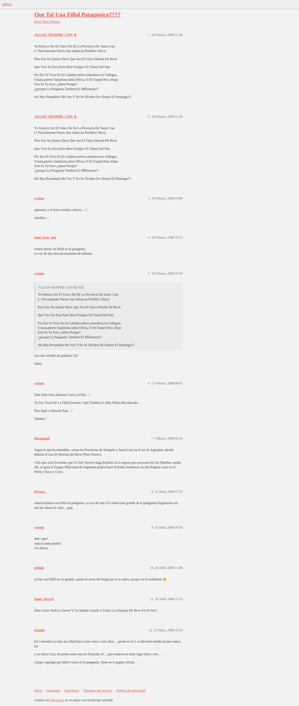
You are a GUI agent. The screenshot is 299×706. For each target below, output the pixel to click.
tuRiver (7, 4)
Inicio (38, 690)
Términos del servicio (97, 690)
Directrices (72, 690)
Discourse (57, 700)
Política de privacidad (130, 690)
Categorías (53, 690)
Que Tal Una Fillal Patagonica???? (77, 14)
